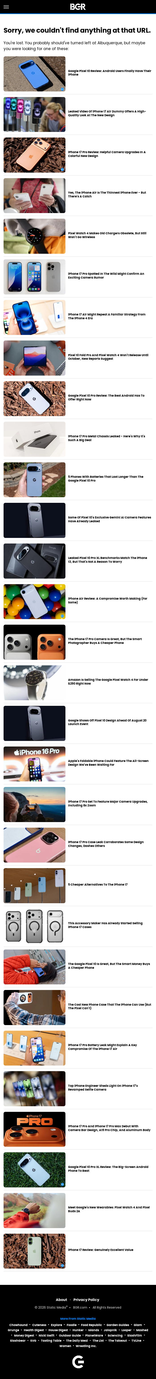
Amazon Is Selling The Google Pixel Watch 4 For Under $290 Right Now (108, 681)
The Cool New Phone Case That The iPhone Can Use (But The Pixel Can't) (109, 1006)
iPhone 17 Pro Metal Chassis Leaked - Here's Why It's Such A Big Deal (106, 438)
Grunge (13, 1330)
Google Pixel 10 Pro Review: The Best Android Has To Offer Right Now (106, 397)
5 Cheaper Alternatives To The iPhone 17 (98, 884)
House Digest (58, 1330)
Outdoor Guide (70, 1335)
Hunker (78, 1330)
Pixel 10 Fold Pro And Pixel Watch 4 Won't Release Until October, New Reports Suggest (108, 357)
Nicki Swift (46, 1335)
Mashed (142, 1330)
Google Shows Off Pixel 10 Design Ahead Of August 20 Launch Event (107, 722)
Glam (138, 1325)
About (61, 1299)
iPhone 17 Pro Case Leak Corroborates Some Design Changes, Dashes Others (106, 844)
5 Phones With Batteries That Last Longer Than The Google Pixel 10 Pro (105, 478)
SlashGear (18, 1341)
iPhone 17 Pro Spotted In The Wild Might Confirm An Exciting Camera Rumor (106, 275)
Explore (56, 1325)
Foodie (72, 1325)
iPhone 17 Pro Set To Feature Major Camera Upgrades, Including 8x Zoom (108, 803)
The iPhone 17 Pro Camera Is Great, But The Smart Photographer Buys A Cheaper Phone (105, 641)
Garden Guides (118, 1325)
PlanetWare (94, 1335)
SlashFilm (134, 1335)
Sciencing (115, 1335)
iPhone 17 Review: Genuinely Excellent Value (100, 1250)
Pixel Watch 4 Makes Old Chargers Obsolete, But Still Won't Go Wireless (107, 235)
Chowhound (18, 1325)
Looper (127, 1330)
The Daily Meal (77, 1341)
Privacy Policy (86, 1299)
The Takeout (117, 1341)
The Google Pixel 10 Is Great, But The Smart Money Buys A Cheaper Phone (109, 966)
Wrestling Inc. (86, 1346)
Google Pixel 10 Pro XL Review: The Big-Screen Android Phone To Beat (108, 1169)
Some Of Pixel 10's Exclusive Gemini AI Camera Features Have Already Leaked (109, 519)
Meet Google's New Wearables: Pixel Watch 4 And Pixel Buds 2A (109, 1209)
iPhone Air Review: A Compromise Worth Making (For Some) (107, 600)
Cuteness (39, 1325)
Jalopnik (110, 1330)
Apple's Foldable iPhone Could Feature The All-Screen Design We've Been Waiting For (108, 763)
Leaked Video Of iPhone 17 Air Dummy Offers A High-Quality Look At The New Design (107, 113)
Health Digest (34, 1330)
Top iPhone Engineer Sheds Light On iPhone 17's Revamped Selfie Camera (103, 1087)
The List (98, 1341)
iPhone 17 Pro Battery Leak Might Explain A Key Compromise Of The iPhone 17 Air (102, 1047)
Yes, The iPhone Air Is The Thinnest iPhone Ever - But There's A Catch (107, 194)
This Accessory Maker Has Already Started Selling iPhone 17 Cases (105, 925)
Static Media (56, 1307)
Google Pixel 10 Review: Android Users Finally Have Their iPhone (109, 73)
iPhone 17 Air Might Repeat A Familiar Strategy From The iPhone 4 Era (107, 316)
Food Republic (91, 1325)
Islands (93, 1330)
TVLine (136, 1341)
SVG (33, 1341)
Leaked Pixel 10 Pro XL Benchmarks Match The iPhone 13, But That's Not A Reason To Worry (107, 560)
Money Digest (24, 1335)
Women (65, 1346)
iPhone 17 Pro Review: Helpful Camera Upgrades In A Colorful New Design (107, 154)
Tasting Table (51, 1341)
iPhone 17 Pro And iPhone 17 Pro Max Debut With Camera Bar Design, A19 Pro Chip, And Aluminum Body (109, 1128)
